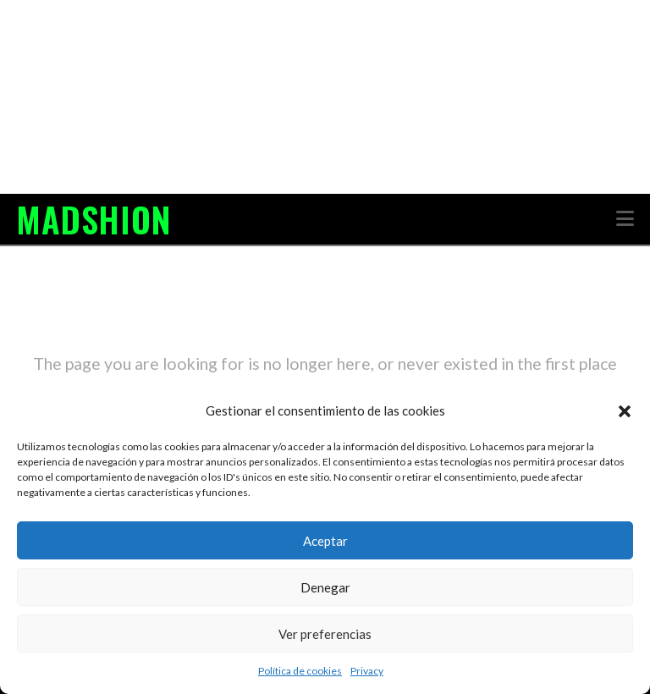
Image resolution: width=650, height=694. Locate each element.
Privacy (366, 670)
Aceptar (325, 540)
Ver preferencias (325, 634)
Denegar (325, 587)
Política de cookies (300, 670)
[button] (624, 411)
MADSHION (93, 219)
